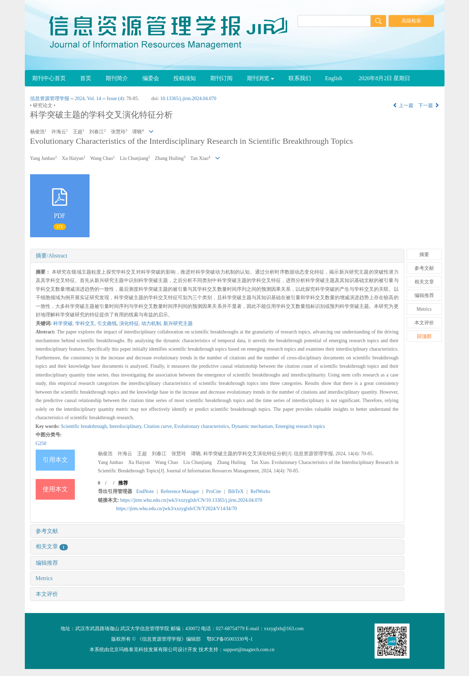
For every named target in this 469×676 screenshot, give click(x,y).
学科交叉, (86, 323)
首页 (85, 78)
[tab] (217, 255)
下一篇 (428, 105)
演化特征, (130, 323)
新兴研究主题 (178, 323)
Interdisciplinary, (126, 426)
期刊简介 (117, 78)
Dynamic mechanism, (254, 426)
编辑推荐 (47, 563)
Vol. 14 (94, 98)
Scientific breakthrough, (85, 426)
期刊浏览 (260, 78)
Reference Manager (180, 491)
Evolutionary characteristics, (203, 426)
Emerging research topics (300, 426)
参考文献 (47, 531)
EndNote (145, 491)
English (333, 78)
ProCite (213, 491)
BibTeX (235, 491)
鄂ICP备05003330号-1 (230, 639)
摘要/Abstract (51, 256)
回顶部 (424, 336)
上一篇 (403, 105)
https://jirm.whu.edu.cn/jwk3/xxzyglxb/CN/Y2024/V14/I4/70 (176, 508)
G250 (41, 443)
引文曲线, (108, 323)
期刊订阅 (221, 78)
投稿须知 (184, 78)
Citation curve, (159, 426)
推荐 (123, 483)
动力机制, (152, 323)
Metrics (44, 578)
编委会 (150, 78)
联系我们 (300, 78)
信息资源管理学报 (49, 98)
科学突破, (64, 323)
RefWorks (260, 491)
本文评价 (47, 594)
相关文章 (52, 546)
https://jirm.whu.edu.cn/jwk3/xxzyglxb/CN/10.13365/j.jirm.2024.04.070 (191, 500)
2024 (80, 98)
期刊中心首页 (49, 78)
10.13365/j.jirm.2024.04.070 (188, 98)
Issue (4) (115, 98)
